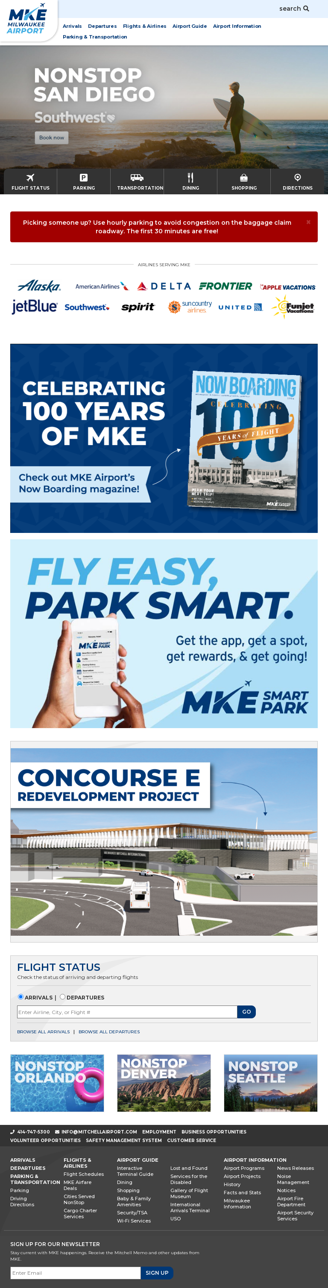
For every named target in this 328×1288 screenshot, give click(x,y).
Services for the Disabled (188, 1179)
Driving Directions (22, 1202)
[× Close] (308, 221)
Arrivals (38, 997)
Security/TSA (132, 1213)
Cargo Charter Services (80, 1214)
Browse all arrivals (43, 1032)
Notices (286, 1190)
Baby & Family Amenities (134, 1202)
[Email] (75, 1273)
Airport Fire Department (291, 1202)
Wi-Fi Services (134, 1221)
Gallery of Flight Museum (189, 1193)
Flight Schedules (84, 1174)
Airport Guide (137, 1160)
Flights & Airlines (77, 1163)
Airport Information (255, 1160)
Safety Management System (124, 1140)
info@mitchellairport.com (99, 1132)
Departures (84, 997)
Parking (19, 1190)
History (232, 1184)
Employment (159, 1132)
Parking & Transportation (35, 1179)
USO (175, 1219)
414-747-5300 (30, 1132)
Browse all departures (109, 1032)
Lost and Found (189, 1168)
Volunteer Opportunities (45, 1140)
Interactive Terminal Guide (135, 1171)
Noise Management (293, 1179)
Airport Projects (242, 1176)
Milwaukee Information (237, 1204)
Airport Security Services (295, 1216)
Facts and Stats (242, 1193)
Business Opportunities (214, 1132)
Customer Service (191, 1140)
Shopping (128, 1190)
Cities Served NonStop (79, 1199)
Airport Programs (244, 1168)
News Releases (295, 1168)
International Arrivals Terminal (190, 1208)
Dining (124, 1182)
